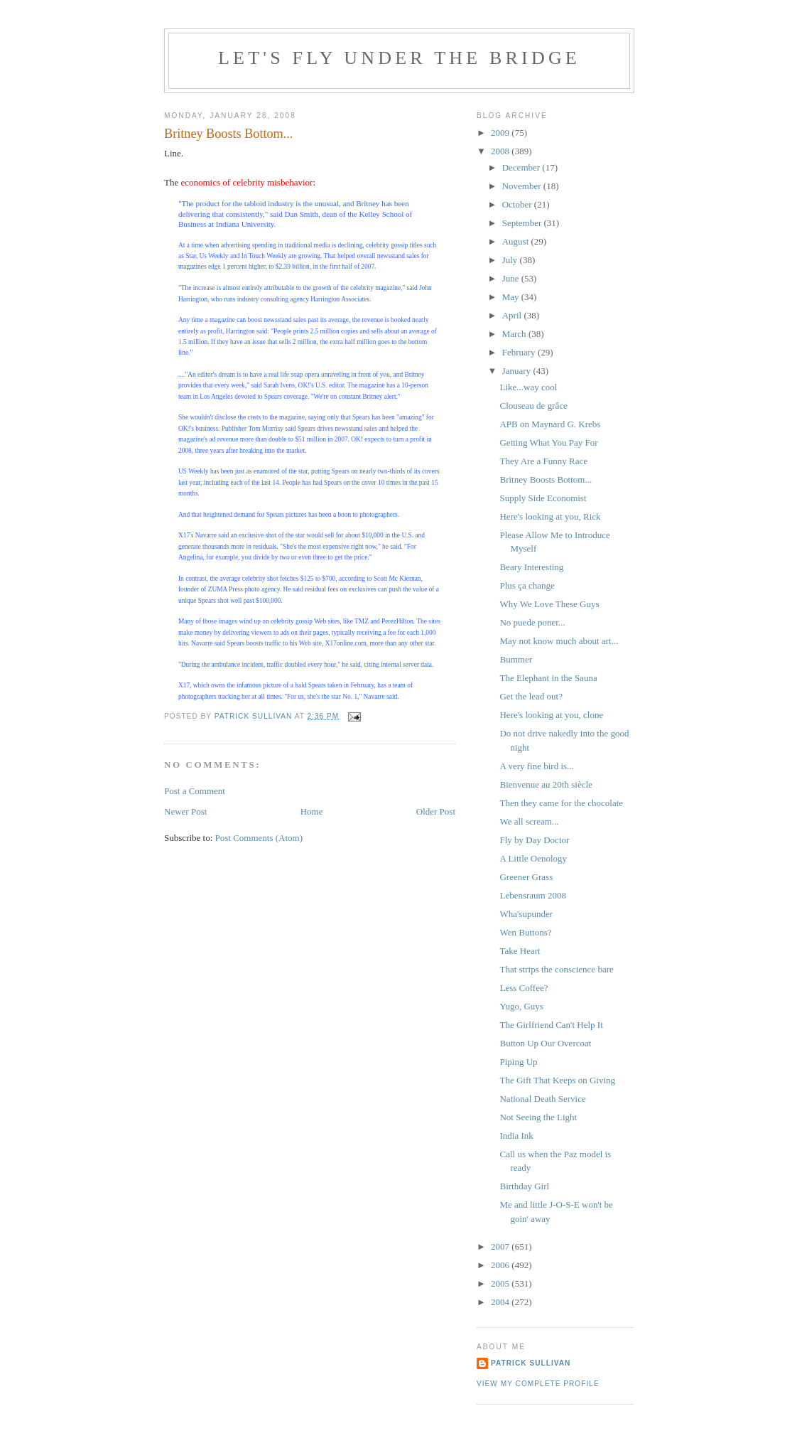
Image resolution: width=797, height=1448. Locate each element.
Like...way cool (528, 387)
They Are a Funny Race (543, 461)
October (518, 204)
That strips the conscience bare (556, 969)
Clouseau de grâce (533, 405)
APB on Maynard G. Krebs (549, 424)
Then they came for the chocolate (561, 803)
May (511, 296)
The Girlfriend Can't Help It (550, 1024)
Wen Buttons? (525, 932)
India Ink (516, 1135)
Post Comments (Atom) (259, 837)
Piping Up (518, 1061)
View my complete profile (538, 1384)
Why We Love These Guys (549, 604)
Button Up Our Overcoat (545, 1043)
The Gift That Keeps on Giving (557, 1080)
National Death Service (542, 1098)
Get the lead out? (530, 696)
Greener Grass (526, 877)
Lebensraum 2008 (532, 895)
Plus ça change (526, 585)
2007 (501, 1246)
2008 (501, 151)
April (513, 315)
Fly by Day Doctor (534, 840)
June (511, 278)
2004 (501, 1302)
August (516, 241)
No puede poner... (532, 622)
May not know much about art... (558, 640)
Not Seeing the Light (538, 1117)
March (515, 333)
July (511, 259)
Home (311, 811)
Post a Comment (194, 790)
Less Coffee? (523, 987)
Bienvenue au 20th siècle (545, 784)
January (517, 370)
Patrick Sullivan (530, 1363)
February (520, 352)
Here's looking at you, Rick (549, 516)
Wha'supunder (526, 913)
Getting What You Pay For (548, 442)
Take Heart (519, 950)
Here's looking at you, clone (551, 714)
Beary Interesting (531, 567)
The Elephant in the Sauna (548, 677)
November (522, 186)
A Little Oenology (533, 858)
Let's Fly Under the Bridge (399, 58)
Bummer (515, 659)
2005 (501, 1283)
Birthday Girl (524, 1186)
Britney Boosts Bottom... (545, 479)
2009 (501, 132)
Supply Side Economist (542, 498)
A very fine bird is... (536, 766)
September (523, 223)
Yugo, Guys (521, 1006)
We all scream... (528, 821)
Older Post (435, 811)
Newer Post (185, 811)
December (522, 167)
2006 (501, 1265)
